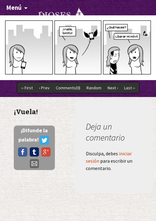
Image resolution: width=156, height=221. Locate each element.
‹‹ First (27, 88)
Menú (13, 8)
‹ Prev (44, 88)
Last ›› (129, 88)
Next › (113, 88)
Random (93, 88)
